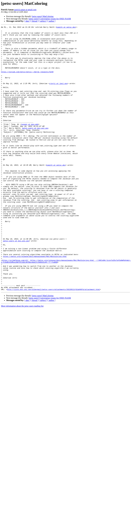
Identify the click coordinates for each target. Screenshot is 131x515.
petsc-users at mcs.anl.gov (35, 149)
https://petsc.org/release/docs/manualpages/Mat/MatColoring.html (35, 302)
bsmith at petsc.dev (66, 27)
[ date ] (27, 21)
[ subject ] (43, 21)
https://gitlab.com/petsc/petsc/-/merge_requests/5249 (27, 81)
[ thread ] (34, 21)
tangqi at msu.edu (29, 144)
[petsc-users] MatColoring (42, 16)
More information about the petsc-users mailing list (22, 359)
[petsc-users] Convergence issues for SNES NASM (49, 19)
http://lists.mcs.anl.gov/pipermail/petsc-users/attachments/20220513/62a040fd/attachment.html (53, 342)
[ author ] (51, 21)
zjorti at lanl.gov (58, 95)
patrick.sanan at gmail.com (25, 10)
